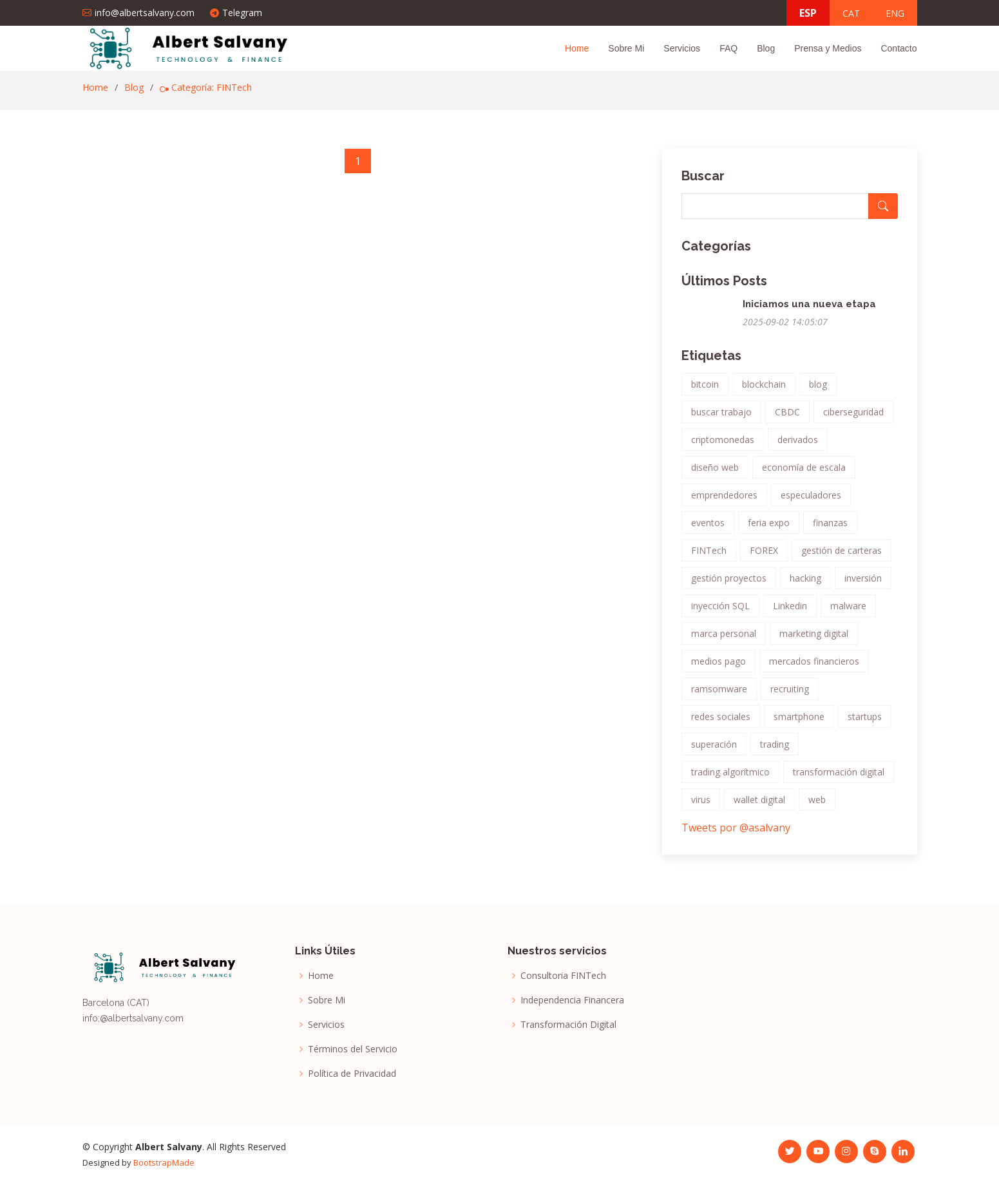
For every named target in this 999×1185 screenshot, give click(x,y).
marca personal (723, 638)
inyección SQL (720, 611)
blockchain (764, 389)
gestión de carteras (841, 555)
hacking (805, 583)
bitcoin (705, 389)
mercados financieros (814, 666)
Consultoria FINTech (563, 975)
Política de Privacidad (352, 1073)
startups (865, 722)
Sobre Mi (626, 48)
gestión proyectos (728, 583)
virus (700, 805)
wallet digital (759, 805)
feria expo (769, 528)
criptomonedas (722, 445)
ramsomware (719, 694)
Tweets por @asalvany (735, 833)
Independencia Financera (572, 1000)
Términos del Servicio (352, 1049)
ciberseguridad (853, 417)
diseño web (715, 472)
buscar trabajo (721, 417)
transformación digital (838, 777)
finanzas (830, 528)
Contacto (898, 48)
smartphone (799, 722)
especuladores (811, 500)
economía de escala (804, 472)
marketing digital (813, 638)
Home (577, 48)
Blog (766, 48)
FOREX (764, 555)
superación (714, 749)
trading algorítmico (730, 777)
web (817, 805)
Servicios (681, 48)
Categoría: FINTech (206, 87)
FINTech (709, 555)
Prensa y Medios (827, 48)
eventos (708, 528)
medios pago (718, 666)
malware (848, 611)
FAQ (728, 48)
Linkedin (790, 611)
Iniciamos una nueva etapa (809, 309)
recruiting (789, 694)
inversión (863, 583)
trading (774, 749)
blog (818, 389)
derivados (797, 445)
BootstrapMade (164, 1162)
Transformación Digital (568, 1024)
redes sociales (720, 722)
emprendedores (724, 500)
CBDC (787, 417)
